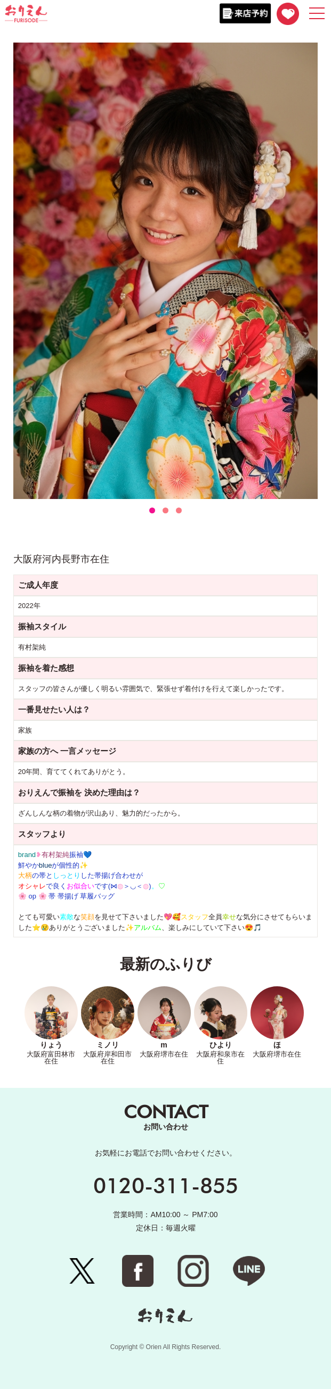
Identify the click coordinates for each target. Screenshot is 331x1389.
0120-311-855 (165, 1185)
